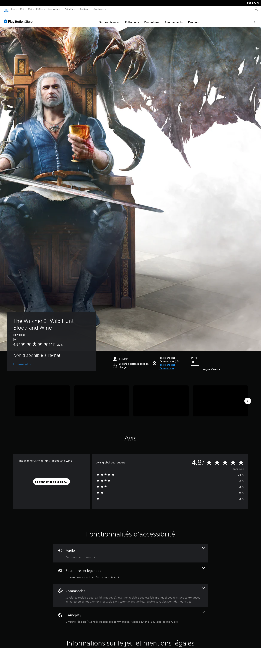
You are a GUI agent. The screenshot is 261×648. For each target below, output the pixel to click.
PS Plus (39, 9)
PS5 (21, 9)
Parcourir (174, 19)
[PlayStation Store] (19, 18)
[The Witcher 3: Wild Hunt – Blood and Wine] (42, 397)
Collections (113, 19)
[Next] (247, 397)
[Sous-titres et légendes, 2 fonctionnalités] (130, 570)
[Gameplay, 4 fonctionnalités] (130, 614)
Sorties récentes (90, 19)
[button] (173, 363)
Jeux (13, 9)
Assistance (99, 9)
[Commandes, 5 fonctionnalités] (130, 592)
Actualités (70, 9)
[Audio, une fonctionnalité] (130, 549)
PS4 (30, 9)
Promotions (132, 19)
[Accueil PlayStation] (6, 9)
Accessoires (53, 9)
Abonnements (154, 19)
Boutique (84, 9)
